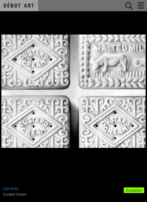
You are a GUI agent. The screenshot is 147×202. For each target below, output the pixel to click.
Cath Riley (11, 188)
